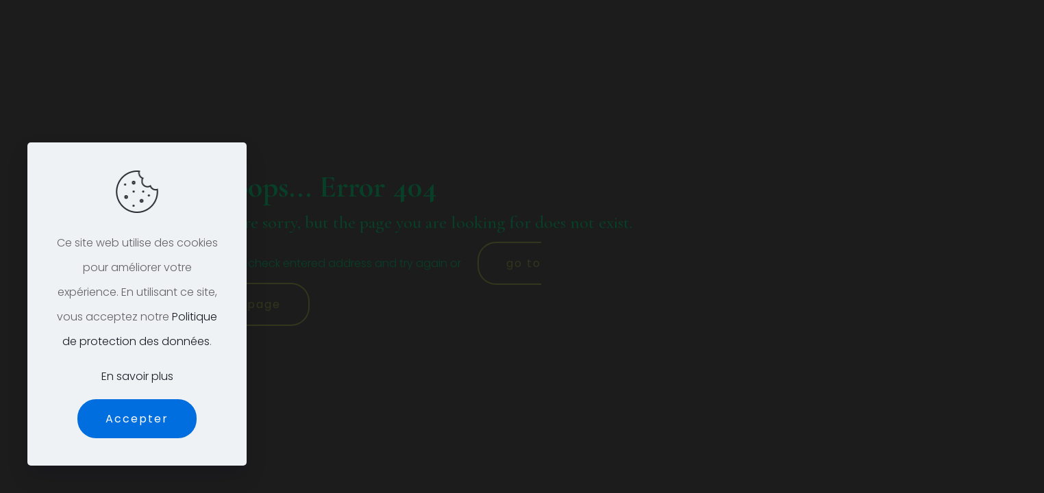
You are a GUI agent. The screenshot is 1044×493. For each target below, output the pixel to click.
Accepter (137, 419)
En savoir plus (137, 376)
